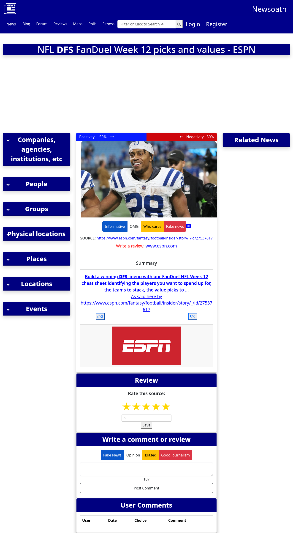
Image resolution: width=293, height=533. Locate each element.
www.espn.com (161, 246)
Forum (41, 23)
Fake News (112, 455)
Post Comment (146, 488)
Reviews (60, 23)
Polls (92, 23)
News (11, 24)
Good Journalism (175, 455)
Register (216, 24)
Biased (150, 455)
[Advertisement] (93, 95)
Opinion (133, 455)
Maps (77, 23)
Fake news (175, 226)
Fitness (108, 23)
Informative (115, 226)
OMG (134, 226)
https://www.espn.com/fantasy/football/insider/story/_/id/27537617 (155, 238)
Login (193, 24)
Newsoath (269, 9)
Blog (26, 23)
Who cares (152, 226)
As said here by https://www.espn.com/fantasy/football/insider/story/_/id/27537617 (146, 303)
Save (147, 425)
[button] (36, 149)
